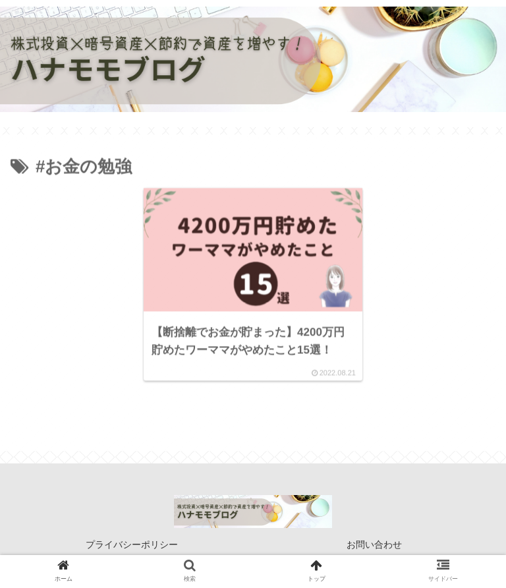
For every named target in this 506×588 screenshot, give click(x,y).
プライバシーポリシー (132, 546)
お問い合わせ (374, 546)
